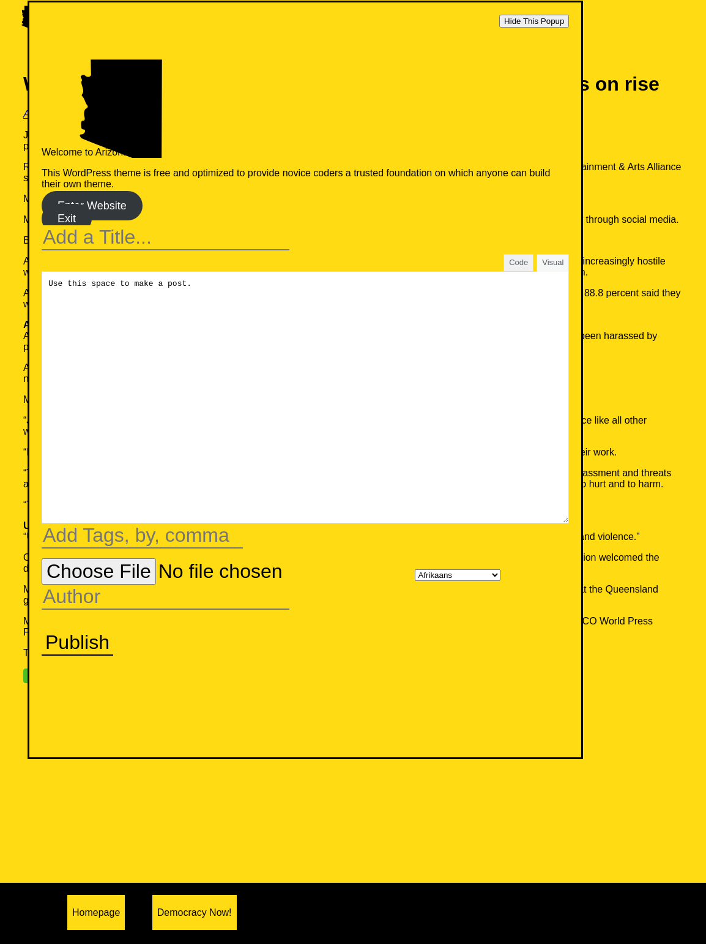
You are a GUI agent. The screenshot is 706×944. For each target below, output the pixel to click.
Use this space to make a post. (305, 397)
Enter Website (92, 206)
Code (518, 262)
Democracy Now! (194, 912)
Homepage (96, 912)
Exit (67, 218)
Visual (552, 262)
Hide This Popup (534, 21)
